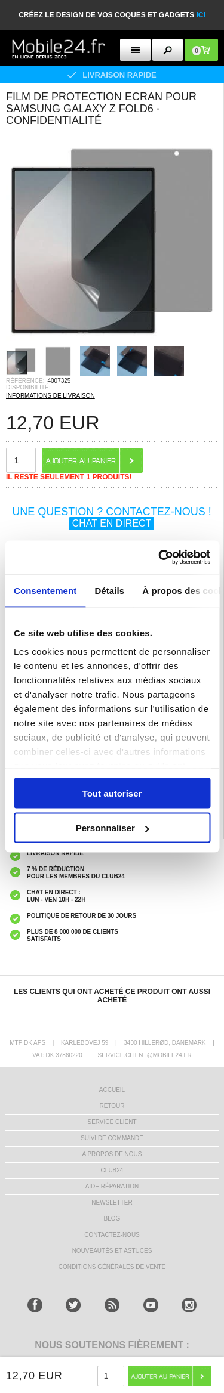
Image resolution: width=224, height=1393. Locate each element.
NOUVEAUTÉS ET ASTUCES (112, 1250)
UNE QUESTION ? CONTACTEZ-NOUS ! (111, 518)
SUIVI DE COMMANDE (112, 1138)
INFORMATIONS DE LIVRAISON (50, 395)
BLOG (112, 1218)
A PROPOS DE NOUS (112, 1154)
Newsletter (111, 1202)
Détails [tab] (109, 590)
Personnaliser (112, 828)
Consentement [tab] (45, 590)
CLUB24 (112, 1170)
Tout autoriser (112, 793)
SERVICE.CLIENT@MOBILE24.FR (145, 1055)
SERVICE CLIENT (111, 1122)
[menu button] (135, 50)
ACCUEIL (112, 1089)
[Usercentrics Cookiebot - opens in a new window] (159, 557)
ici (201, 15)
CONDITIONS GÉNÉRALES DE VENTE (112, 1267)
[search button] (167, 50)
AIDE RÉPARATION (112, 1186)
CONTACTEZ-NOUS (112, 1234)
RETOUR (111, 1106)
